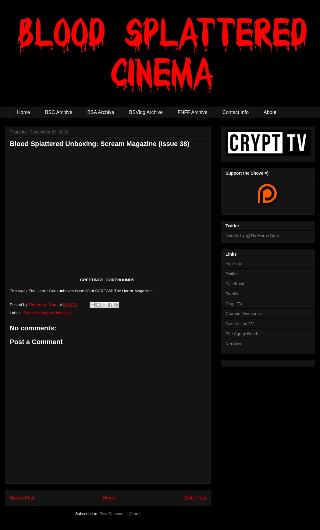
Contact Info (235, 112)
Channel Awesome (243, 313)
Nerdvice (234, 343)
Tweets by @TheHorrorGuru (252, 235)
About (270, 112)
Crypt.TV (234, 303)
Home (23, 112)
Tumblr (232, 293)
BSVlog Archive (146, 112)
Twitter (232, 273)
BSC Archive (59, 112)
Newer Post (22, 497)
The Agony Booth (242, 333)
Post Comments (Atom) (119, 513)
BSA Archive (100, 112)
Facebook (235, 283)
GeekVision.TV (240, 323)
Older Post (194, 497)
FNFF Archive (193, 112)
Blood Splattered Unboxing (47, 313)
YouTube (234, 263)
